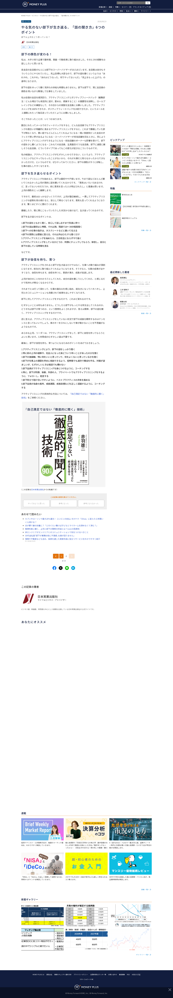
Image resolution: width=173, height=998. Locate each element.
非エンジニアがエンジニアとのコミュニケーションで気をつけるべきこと (57, 532)
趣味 (136, 11)
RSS (128, 974)
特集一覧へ (145, 230)
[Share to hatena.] (73, 568)
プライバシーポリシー (81, 974)
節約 (23, 47)
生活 (105, 11)
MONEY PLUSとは (38, 974)
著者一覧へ (145, 313)
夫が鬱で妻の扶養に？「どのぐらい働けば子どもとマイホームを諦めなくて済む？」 (61, 525)
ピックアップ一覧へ (142, 182)
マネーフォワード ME (86, 979)
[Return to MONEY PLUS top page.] (34, 4)
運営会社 (49, 974)
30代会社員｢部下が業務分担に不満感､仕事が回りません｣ (49, 535)
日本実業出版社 (37, 489)
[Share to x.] (61, 568)
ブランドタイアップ (142, 7)
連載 (111, 7)
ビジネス (114, 11)
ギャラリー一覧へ (143, 955)
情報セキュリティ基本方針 (62, 974)
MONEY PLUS (25, 15)
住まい (129, 11)
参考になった (64, 503)
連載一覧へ (145, 889)
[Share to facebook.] (54, 568)
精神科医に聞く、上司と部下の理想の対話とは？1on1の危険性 (52, 528)
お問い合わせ (112, 974)
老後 (122, 11)
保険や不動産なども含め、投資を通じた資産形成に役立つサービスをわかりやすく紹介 (62, 538)
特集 (117, 7)
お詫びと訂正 (136, 974)
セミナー (126, 7)
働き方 (31, 47)
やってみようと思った (36, 503)
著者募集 (122, 974)
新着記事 (103, 7)
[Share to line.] (67, 568)
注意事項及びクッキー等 (98, 974)
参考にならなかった (91, 503)
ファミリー (146, 11)
